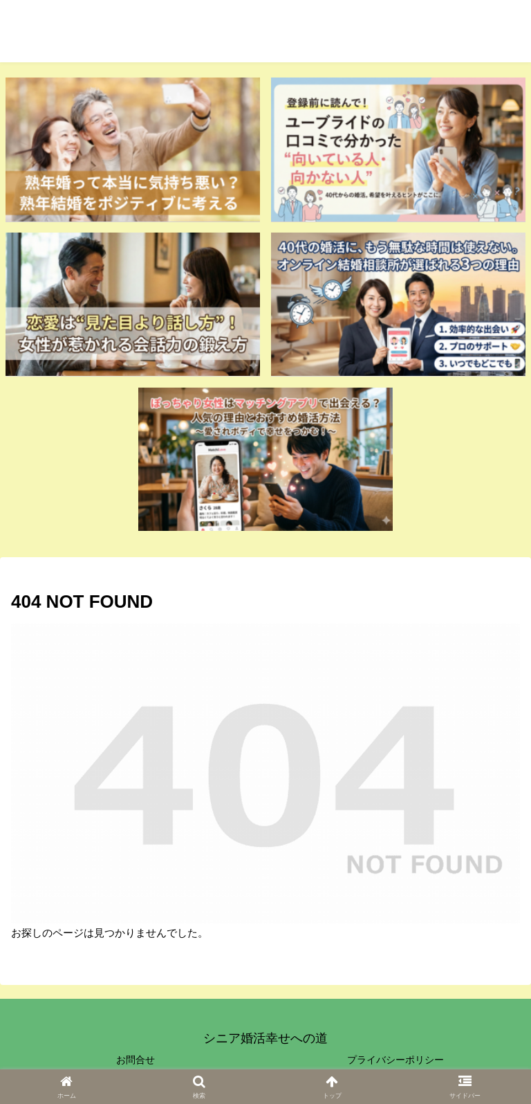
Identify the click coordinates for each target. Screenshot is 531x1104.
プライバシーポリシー (395, 1059)
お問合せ (135, 1059)
